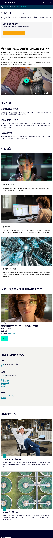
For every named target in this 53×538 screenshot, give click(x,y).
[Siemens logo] (10, 2)
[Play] (3, 93)
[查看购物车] (47, 2)
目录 (2, 366)
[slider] (18, 93)
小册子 (3, 364)
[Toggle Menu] (2, 2)
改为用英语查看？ (21, 6)
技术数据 (3, 384)
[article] (26, 174)
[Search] (43, 2)
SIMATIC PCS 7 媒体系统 (7, 396)
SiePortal (3, 375)
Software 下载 (5, 383)
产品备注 (3, 386)
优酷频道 (3, 398)
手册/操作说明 (5, 381)
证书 (2, 379)
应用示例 (3, 377)
